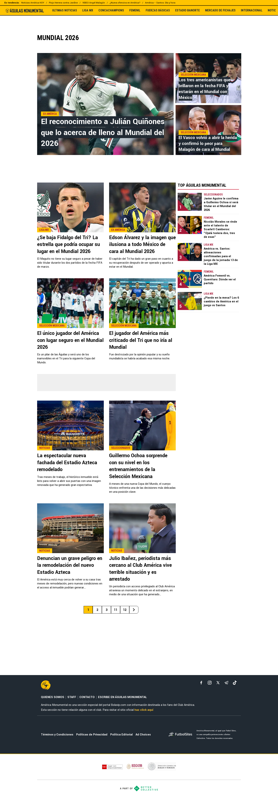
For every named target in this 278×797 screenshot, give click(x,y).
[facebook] (201, 682)
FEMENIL (134, 10)
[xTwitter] (218, 682)
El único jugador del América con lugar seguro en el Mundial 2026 (70, 340)
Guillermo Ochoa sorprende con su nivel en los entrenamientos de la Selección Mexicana (138, 466)
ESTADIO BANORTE (187, 10)
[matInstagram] (209, 682)
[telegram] (226, 682)
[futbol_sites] (181, 735)
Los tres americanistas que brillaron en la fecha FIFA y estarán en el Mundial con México (204, 89)
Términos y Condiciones (57, 735)
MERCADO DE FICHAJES (220, 10)
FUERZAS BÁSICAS (158, 10)
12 (124, 610)
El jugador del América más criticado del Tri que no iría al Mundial (140, 340)
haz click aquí (143, 710)
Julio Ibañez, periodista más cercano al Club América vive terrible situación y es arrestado (140, 569)
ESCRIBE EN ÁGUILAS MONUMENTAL (122, 697)
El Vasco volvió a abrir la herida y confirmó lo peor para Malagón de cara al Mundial (208, 144)
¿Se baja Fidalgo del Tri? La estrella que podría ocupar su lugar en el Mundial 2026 (68, 244)
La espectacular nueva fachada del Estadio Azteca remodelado (67, 462)
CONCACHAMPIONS (111, 10)
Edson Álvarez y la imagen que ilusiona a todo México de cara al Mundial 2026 (142, 244)
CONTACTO (87, 697)
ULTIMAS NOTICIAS (64, 10)
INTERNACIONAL (251, 10)
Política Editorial (121, 735)
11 (115, 610)
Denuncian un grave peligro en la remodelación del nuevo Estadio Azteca (69, 565)
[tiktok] (234, 682)
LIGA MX (87, 10)
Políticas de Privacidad (91, 735)
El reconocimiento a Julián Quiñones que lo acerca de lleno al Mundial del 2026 (103, 132)
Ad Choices (143, 735)
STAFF (71, 697)
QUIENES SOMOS (52, 697)
